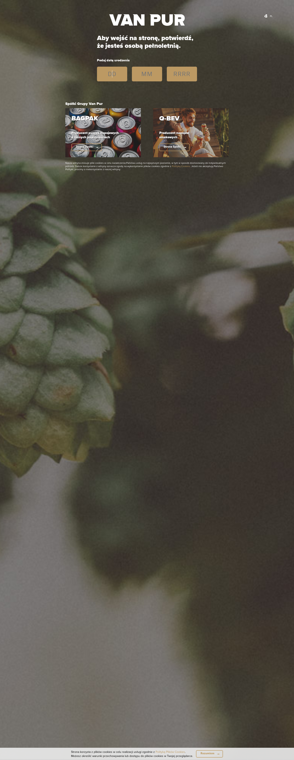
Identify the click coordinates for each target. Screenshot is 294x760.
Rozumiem (207, 753)
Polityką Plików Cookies (170, 752)
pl (271, 16)
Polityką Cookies (181, 166)
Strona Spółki (84, 146)
